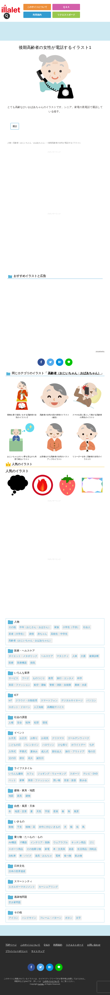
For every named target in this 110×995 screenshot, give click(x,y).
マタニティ (63, 656)
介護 (83, 656)
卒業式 (23, 751)
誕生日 (40, 758)
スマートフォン (49, 700)
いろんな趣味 (16, 773)
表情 (31, 633)
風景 (76, 811)
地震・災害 (21, 811)
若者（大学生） (17, 633)
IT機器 (23, 842)
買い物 (56, 780)
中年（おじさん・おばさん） (35, 627)
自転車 (12, 855)
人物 (9, 143)
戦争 (28, 722)
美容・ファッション (19, 684)
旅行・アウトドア (74, 751)
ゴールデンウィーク (78, 738)
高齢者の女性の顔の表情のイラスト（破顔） (54, 416)
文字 (78, 917)
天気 (38, 811)
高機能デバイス (55, 707)
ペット (12, 780)
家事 (21, 780)
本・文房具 (59, 849)
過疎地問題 (20, 896)
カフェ (30, 773)
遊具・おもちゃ (43, 855)
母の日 (91, 751)
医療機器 (22, 662)
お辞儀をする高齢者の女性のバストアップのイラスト (54, 458)
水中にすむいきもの (49, 826)
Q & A (66, 7)
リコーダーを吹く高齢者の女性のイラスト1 (87, 458)
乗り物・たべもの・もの (28, 836)
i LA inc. (41, 984)
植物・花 (30, 826)
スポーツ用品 (16, 849)
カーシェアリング (48, 886)
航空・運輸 (40, 684)
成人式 (44, 751)
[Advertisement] (54, 180)
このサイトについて (37, 7)
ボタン (68, 917)
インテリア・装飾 (40, 842)
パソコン (91, 700)
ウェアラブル (60, 842)
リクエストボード (66, 14)
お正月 (23, 738)
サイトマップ (38, 951)
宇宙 (47, 811)
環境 (44, 722)
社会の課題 (20, 717)
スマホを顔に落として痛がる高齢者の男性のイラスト (87, 416)
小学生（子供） (71, 627)
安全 (19, 722)
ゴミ (91, 842)
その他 (12, 627)
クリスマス (58, 738)
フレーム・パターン (50, 917)
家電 (47, 849)
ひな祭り (63, 744)
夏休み (34, 751)
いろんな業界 (22, 672)
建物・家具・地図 (24, 790)
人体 (74, 656)
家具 (19, 795)
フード (25, 678)
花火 (30, 758)
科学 (79, 678)
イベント (19, 732)
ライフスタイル (23, 768)
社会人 (86, 627)
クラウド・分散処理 (26, 700)
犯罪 (36, 722)
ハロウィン (48, 744)
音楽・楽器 (70, 780)
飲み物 (78, 855)
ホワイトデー (78, 744)
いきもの (19, 821)
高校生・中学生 (59, 633)
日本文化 (19, 865)
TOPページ (11, 945)
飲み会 (83, 780)
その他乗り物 (34, 849)
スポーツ (74, 773)
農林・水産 (81, 684)
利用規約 (37, 14)
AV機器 (12, 842)
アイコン (13, 917)
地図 (11, 795)
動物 (11, 826)
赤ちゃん (42, 633)
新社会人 (57, 751)
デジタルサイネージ (72, 700)
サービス (13, 678)
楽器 (71, 849)
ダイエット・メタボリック (23, 656)
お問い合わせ (93, 945)
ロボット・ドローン (19, 707)
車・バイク (25, 855)
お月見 (12, 738)
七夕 (91, 744)
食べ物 (67, 855)
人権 (11, 722)
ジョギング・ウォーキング (52, 773)
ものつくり (39, 678)
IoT (10, 700)
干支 (19, 826)
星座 (55, 811)
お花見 (44, 738)
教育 (50, 678)
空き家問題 (15, 902)
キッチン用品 (78, 842)
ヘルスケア (47, 656)
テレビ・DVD (90, 773)
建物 (28, 795)
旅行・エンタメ (65, 678)
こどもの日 (15, 744)
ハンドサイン (29, 917)
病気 (32, 662)
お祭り (34, 738)
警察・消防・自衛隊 (60, 684)
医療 (11, 662)
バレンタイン (31, 744)
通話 (15, 126)
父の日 (12, 758)
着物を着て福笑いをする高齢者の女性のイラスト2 (22, 416)
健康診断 (94, 656)
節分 (21, 758)
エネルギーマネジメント (22, 886)
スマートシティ (23, 881)
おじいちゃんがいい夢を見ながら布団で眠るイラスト (22, 458)
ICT (16, 694)
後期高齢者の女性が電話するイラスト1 (55, 47)
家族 (56, 627)
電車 (58, 855)
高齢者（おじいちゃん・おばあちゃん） (29, 143)
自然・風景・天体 (24, 805)
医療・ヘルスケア (24, 650)
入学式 (12, 751)
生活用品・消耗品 (86, 849)
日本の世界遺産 (17, 871)
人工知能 (38, 707)
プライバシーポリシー (17, 951)
